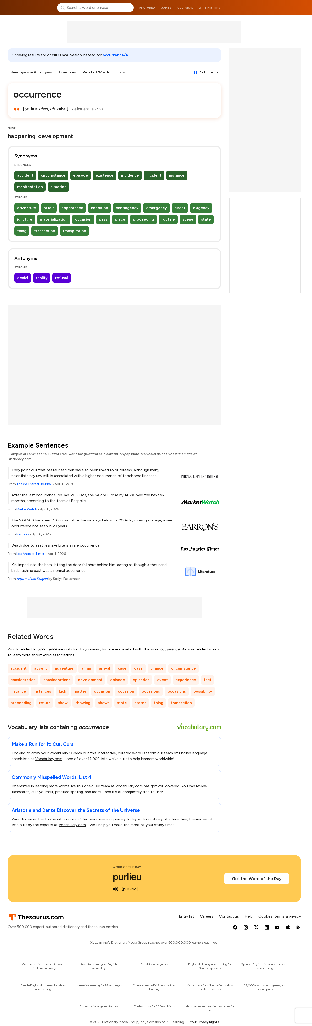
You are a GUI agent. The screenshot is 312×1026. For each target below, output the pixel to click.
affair (49, 208)
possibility (202, 691)
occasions (151, 691)
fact (207, 680)
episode (80, 175)
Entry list (186, 916)
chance (157, 668)
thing (22, 231)
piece (120, 219)
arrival (104, 668)
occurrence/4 (115, 55)
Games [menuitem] (166, 7)
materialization (53, 219)
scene (187, 219)
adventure (26, 208)
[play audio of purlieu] (115, 889)
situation (58, 187)
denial (22, 277)
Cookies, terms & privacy (279, 916)
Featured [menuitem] (147, 7)
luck (62, 691)
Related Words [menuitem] (96, 72)
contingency (127, 208)
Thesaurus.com (30, 7)
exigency (201, 208)
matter (80, 691)
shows (103, 703)
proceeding (143, 219)
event (180, 208)
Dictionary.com (282, 8)
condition (99, 208)
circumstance (53, 175)
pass (103, 219)
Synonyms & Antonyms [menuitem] (31, 72)
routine (168, 219)
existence (105, 175)
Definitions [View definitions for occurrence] (209, 72)
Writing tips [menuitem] (209, 7)
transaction (44, 231)
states (140, 703)
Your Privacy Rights (204, 1022)
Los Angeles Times (30, 554)
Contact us (229, 916)
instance (177, 175)
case (122, 668)
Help (249, 916)
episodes (141, 680)
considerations (56, 680)
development (90, 680)
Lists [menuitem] (120, 72)
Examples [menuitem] (67, 72)
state (206, 219)
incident (154, 175)
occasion (83, 219)
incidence (130, 175)
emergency (156, 208)
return (44, 703)
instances (42, 691)
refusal (61, 277)
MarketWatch (26, 509)
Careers (206, 916)
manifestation (30, 187)
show (63, 703)
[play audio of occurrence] (16, 109)
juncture (24, 219)
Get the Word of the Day (257, 878)
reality (42, 277)
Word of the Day (127, 867)
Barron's (22, 534)
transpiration (74, 231)
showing (82, 703)
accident (25, 175)
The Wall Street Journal (34, 484)
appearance (72, 208)
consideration (23, 680)
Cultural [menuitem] (185, 7)
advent (40, 668)
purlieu (127, 876)
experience (185, 680)
